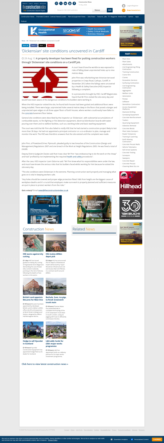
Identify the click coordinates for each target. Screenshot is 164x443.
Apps (137, 16)
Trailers (125, 120)
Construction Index (34, 7)
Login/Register (132, 6)
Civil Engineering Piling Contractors (131, 68)
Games (130, 16)
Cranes (125, 77)
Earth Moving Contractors (127, 140)
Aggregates (126, 90)
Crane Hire (126, 75)
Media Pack (122, 16)
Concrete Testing (128, 152)
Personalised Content (140, 439)
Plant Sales (126, 62)
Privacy (114, 430)
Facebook (74, 3)
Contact (66, 430)
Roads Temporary (129, 134)
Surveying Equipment (130, 115)
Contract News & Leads (58, 16)
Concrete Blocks (128, 128)
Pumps (125, 99)
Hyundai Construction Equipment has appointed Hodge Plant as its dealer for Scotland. (32, 351)
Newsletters (134, 10)
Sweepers (126, 158)
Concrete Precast (128, 163)
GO (109, 10)
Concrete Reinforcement (131, 117)
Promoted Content (42, 16)
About (72, 430)
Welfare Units (127, 93)
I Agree (157, 439)
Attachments (127, 64)
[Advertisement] (69, 395)
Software (125, 101)
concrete (29, 113)
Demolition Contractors (131, 104)
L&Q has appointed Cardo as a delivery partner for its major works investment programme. (56, 353)
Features (100, 16)
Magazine (113, 16)
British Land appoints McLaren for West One (33, 298)
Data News (91, 16)
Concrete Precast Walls (131, 144)
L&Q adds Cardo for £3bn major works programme (54, 343)
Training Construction (130, 72)
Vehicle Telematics (129, 147)
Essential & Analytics (119, 439)
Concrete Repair (128, 161)
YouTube (70, 3)
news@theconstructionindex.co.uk (53, 190)
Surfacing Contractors (130, 83)
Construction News (27, 16)
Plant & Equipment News (76, 16)
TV (109, 16)
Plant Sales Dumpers (130, 131)
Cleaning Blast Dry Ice (130, 166)
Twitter (61, 3)
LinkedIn (65, 3)
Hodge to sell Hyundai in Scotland (33, 342)
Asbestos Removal (129, 126)
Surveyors (126, 155)
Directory (142, 430)
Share (25, 45)
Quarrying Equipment (130, 123)
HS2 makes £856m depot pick (54, 255)
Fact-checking (88, 430)
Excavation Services (129, 80)
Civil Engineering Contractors (128, 87)
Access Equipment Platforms (129, 108)
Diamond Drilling (128, 112)
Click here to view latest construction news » (45, 364)
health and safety (74, 156)
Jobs (105, 16)
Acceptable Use (105, 430)
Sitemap (134, 430)
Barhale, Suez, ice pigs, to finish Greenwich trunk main (56, 300)
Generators (126, 96)
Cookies (96, 430)
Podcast (23, 21)
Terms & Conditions (124, 430)
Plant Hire (126, 59)
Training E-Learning (129, 137)
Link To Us (79, 430)
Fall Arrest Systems (129, 150)
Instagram (56, 3)
